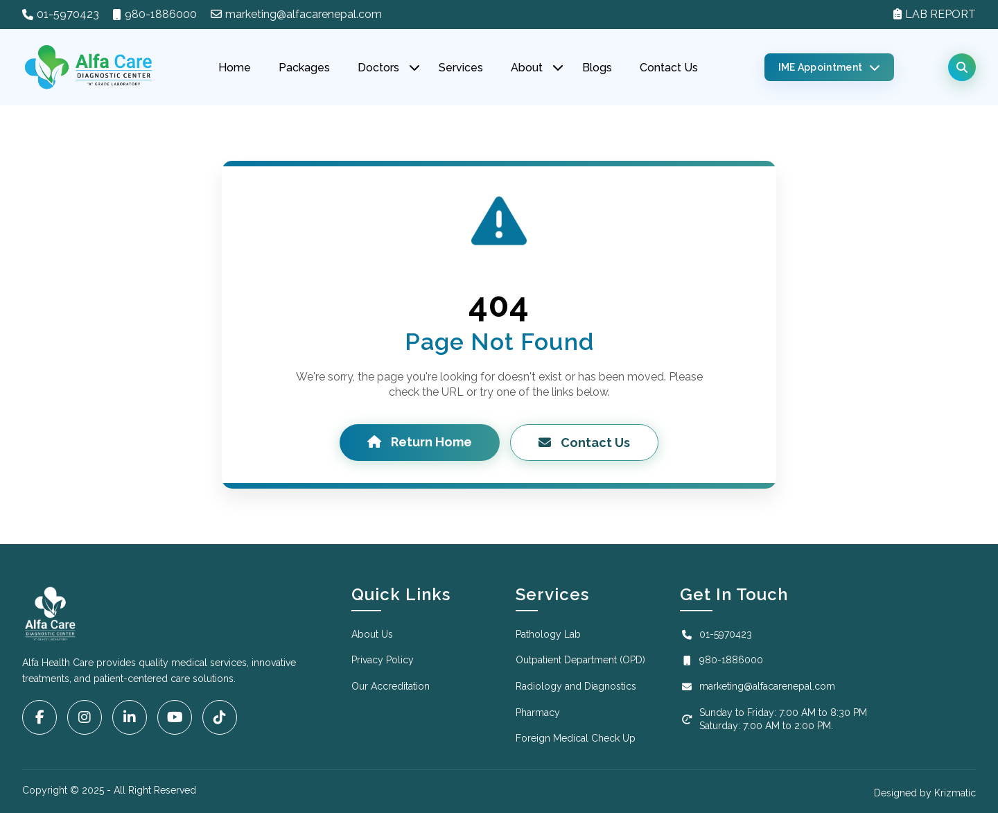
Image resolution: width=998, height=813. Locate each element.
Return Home (419, 442)
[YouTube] (174, 717)
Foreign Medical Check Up (576, 738)
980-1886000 (161, 14)
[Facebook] (39, 717)
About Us (372, 634)
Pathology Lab (548, 634)
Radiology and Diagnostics (576, 686)
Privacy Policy (382, 659)
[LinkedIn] (129, 717)
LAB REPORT (934, 14)
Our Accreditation (390, 686)
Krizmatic (955, 792)
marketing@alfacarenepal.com (296, 14)
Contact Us (584, 442)
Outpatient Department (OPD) (580, 659)
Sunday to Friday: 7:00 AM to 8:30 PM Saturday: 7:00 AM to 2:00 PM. (773, 719)
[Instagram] (84, 717)
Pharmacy (538, 712)
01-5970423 (68, 14)
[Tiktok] (219, 717)
